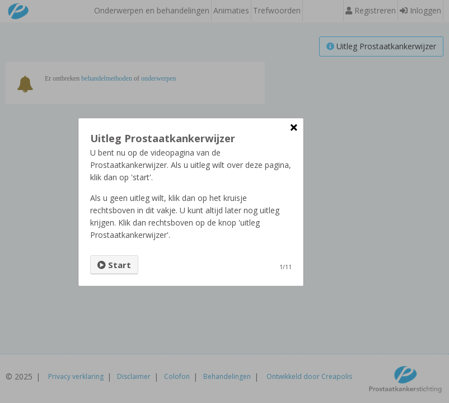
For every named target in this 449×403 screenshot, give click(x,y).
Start (114, 264)
